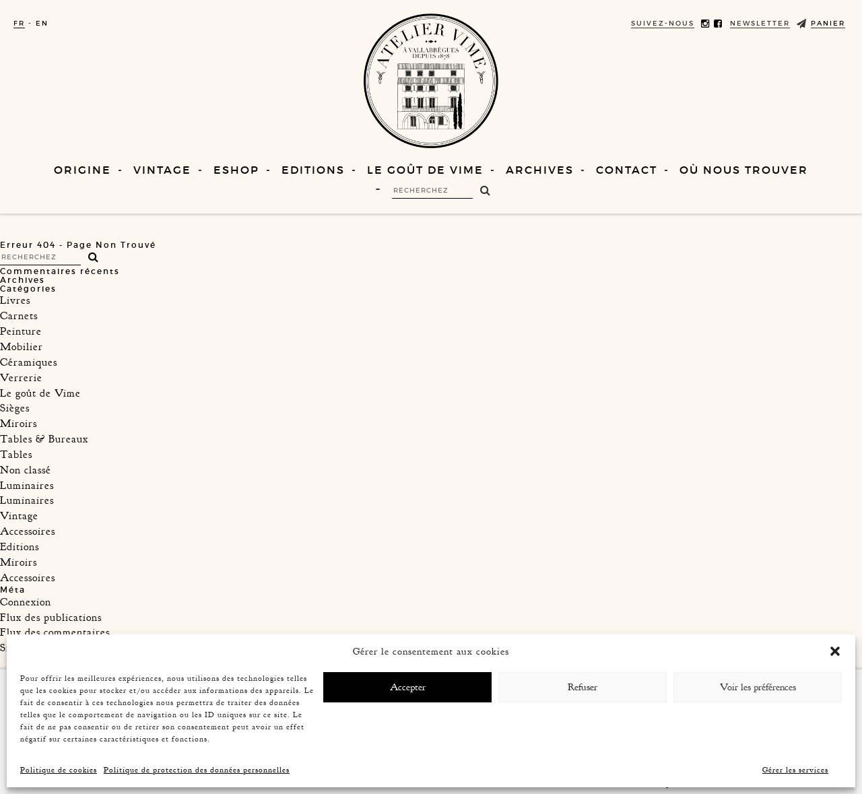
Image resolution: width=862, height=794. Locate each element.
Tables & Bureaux (44, 439)
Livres (15, 300)
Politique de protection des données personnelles (197, 769)
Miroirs (18, 423)
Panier (828, 23)
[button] (835, 651)
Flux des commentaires (55, 632)
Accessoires (27, 531)
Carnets (19, 316)
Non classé (25, 470)
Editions (313, 169)
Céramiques (28, 362)
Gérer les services (795, 769)
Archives (540, 169)
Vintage (162, 169)
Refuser (582, 687)
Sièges (15, 408)
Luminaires (27, 485)
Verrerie (21, 378)
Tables (16, 454)
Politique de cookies (58, 769)
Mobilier (21, 347)
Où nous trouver (743, 169)
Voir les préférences (758, 687)
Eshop (236, 169)
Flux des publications (51, 617)
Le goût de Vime (425, 169)
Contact (626, 169)
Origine (82, 169)
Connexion (25, 602)
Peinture (21, 331)
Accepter (408, 687)
